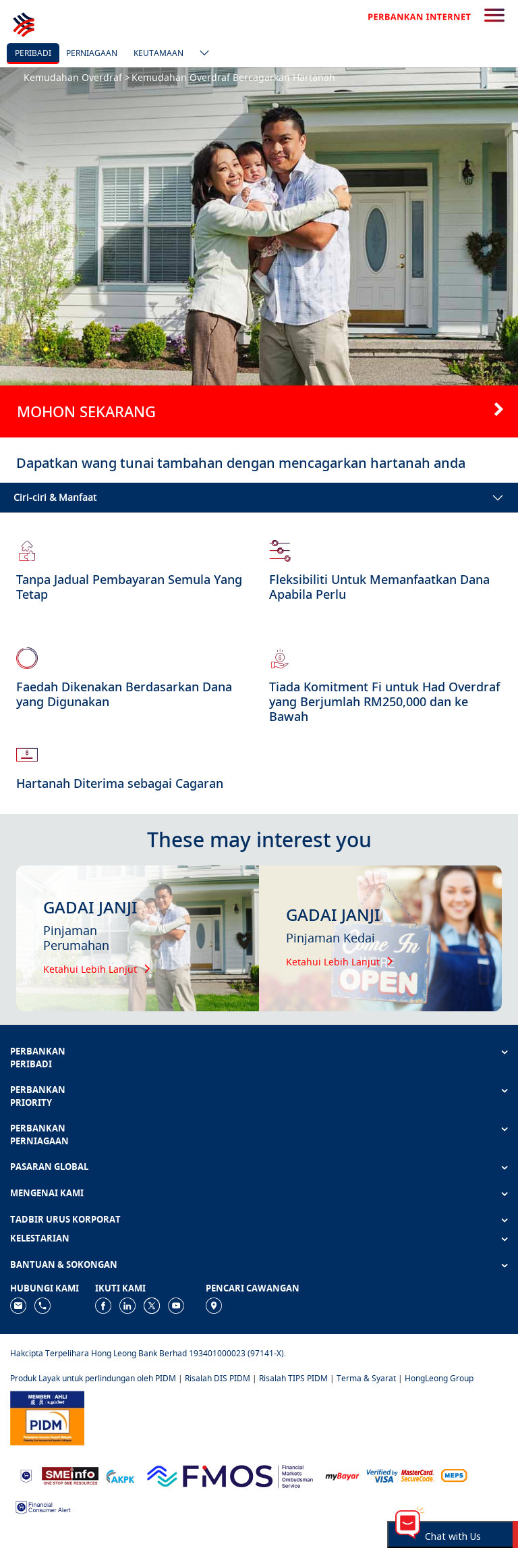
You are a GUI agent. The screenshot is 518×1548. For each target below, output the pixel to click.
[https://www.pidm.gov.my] (47, 1417)
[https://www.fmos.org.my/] (230, 1474)
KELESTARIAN (39, 1238)
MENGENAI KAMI (47, 1193)
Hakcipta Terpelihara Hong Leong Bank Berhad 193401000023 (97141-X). (148, 1353)
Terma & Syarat (366, 1378)
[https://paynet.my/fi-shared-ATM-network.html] (453, 1475)
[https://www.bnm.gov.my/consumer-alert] (43, 1505)
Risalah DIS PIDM (217, 1378)
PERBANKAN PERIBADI (37, 1057)
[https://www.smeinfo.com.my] (70, 1474)
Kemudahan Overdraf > (77, 77)
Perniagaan (91, 53)
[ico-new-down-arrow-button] (201, 54)
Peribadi (33, 53)
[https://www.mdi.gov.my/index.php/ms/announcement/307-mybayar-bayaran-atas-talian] (342, 1475)
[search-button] (494, 16)
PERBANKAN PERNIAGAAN (39, 1134)
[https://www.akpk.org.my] (120, 1475)
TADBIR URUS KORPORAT (65, 1219)
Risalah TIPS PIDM (293, 1378)
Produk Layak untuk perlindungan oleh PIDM (93, 1378)
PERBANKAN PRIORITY (37, 1096)
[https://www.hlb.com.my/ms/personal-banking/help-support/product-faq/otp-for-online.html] (400, 1475)
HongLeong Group (439, 1378)
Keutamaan (158, 53)
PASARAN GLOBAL (49, 1166)
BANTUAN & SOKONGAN (63, 1264)
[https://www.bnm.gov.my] (26, 1475)
